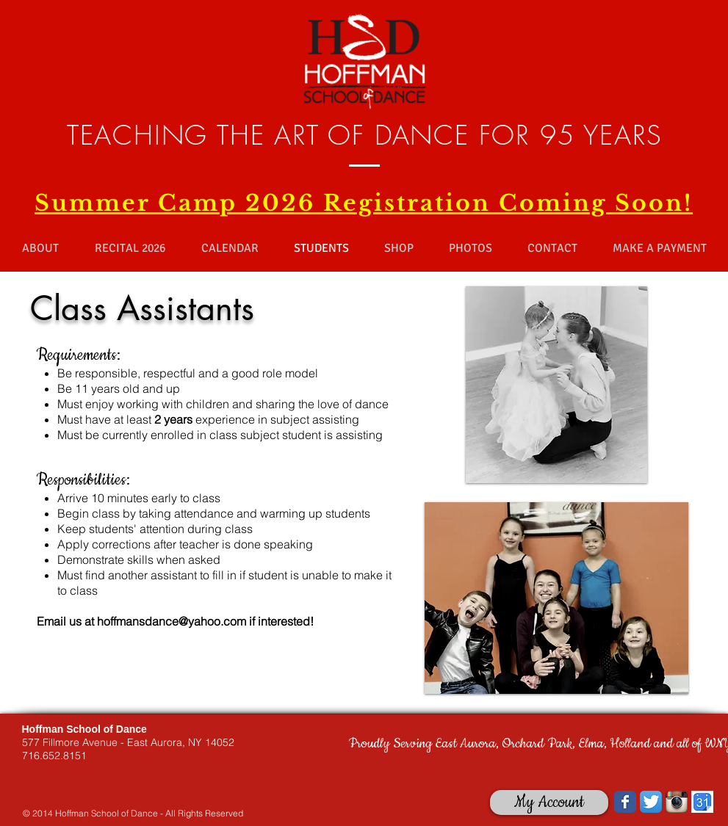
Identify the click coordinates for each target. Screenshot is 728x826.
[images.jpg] (702, 802)
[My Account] (549, 802)
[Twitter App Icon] (651, 802)
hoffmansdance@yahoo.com (171, 621)
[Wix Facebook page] (625, 802)
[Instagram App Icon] (677, 802)
